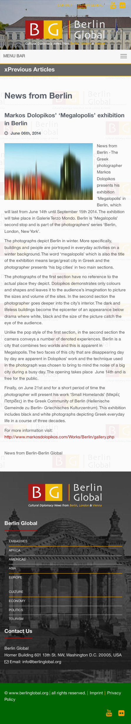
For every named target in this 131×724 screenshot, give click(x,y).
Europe (15, 577)
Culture (16, 592)
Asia (12, 568)
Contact (64, 5)
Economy (17, 601)
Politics (16, 610)
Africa (14, 550)
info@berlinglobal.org (41, 662)
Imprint (96, 693)
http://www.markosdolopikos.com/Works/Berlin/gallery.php (59, 437)
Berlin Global (90, 5)
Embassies (18, 541)
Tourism (16, 619)
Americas (17, 559)
